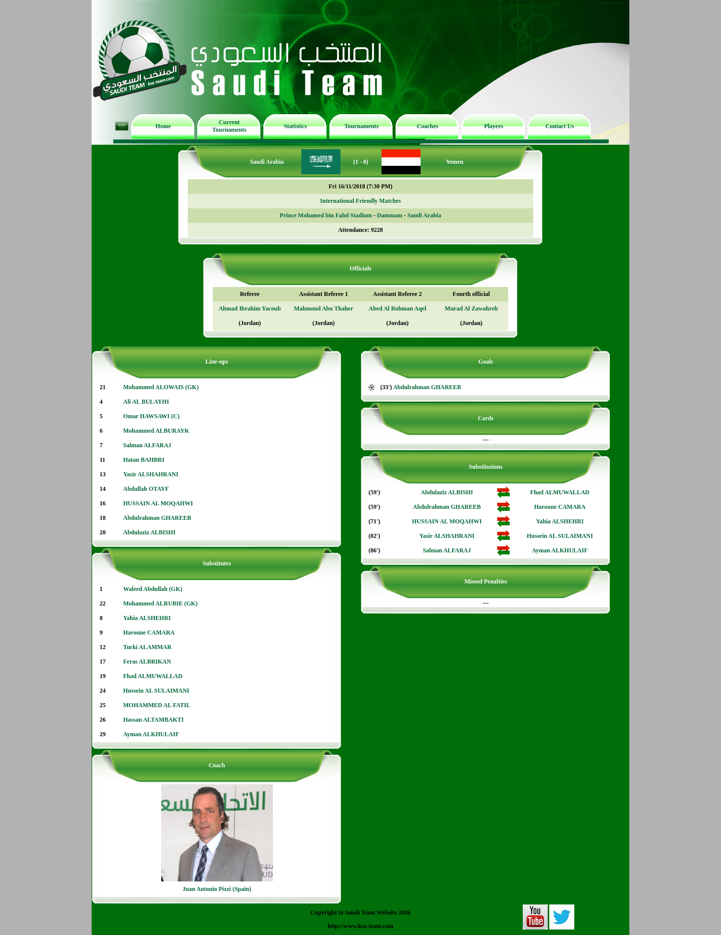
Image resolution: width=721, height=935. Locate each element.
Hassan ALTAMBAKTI (153, 719)
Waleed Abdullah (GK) (152, 588)
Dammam (390, 215)
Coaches (428, 126)
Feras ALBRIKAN (147, 661)
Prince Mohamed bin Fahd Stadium (326, 215)
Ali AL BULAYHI (146, 401)
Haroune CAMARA (149, 632)
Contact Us (559, 126)
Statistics (295, 126)
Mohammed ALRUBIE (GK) (160, 603)
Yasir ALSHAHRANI (150, 474)
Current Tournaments (229, 126)
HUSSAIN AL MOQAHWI (158, 503)
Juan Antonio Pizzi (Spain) (216, 888)
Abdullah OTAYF (146, 488)
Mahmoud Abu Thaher (323, 308)
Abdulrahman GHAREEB (157, 517)
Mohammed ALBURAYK (156, 430)
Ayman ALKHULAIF (151, 734)
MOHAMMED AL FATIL (156, 705)
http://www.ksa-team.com (360, 925)
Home (163, 126)
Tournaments (361, 126)
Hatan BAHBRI (143, 459)
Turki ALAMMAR (147, 647)
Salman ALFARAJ (147, 445)
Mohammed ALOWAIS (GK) (161, 387)
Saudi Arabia (424, 215)
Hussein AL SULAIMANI (156, 690)
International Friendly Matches (360, 200)
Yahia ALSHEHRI (147, 617)
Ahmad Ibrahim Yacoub (250, 308)
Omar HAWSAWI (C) (151, 416)
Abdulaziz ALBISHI (149, 532)
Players (493, 126)
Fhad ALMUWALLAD (152, 676)
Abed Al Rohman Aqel (397, 308)
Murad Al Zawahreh (471, 308)
